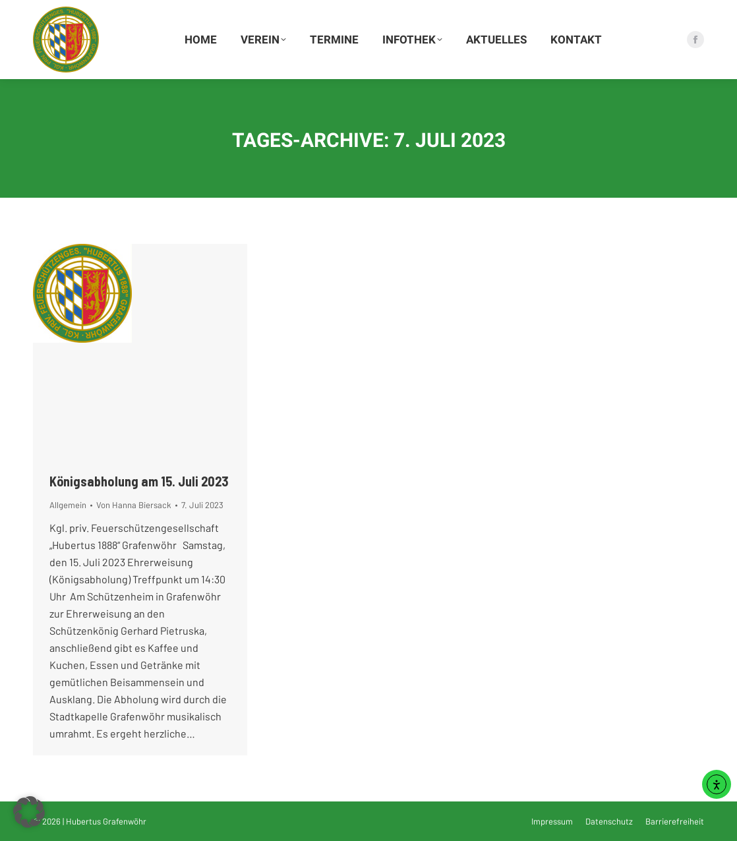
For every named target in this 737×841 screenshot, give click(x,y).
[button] (29, 812)
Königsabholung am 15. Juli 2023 (139, 481)
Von (133, 505)
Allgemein (67, 505)
